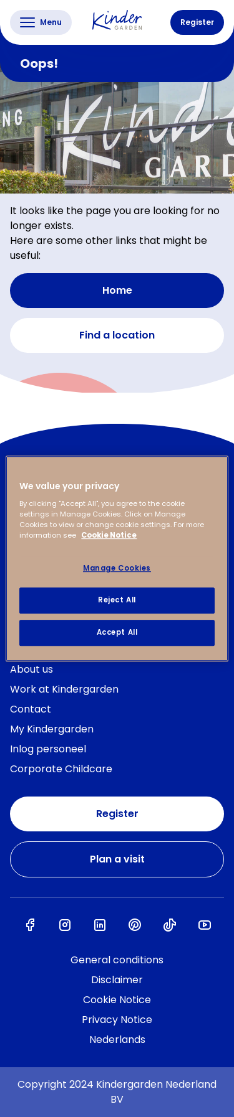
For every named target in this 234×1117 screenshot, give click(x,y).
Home (117, 290)
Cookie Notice (117, 1000)
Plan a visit (117, 859)
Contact (30, 709)
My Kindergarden (52, 729)
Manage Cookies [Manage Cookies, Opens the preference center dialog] (117, 569)
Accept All (117, 632)
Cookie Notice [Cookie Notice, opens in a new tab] (109, 535)
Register (197, 22)
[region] (117, 559)
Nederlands (117, 1039)
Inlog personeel (48, 749)
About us (31, 669)
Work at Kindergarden (64, 689)
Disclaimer (117, 980)
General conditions (117, 960)
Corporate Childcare (61, 769)
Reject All (117, 600)
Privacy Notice (117, 1019)
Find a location (117, 335)
